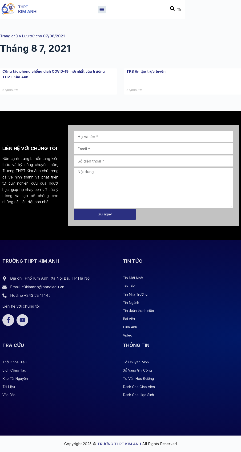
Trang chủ (9, 36)
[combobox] (229, 10)
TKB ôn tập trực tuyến (147, 71)
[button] (133, 10)
